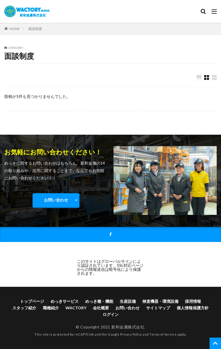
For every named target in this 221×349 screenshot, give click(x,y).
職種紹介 (51, 308)
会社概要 (101, 308)
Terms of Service (163, 334)
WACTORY (75, 308)
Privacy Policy (131, 334)
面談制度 (35, 29)
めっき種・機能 (99, 301)
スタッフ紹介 (24, 308)
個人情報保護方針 (193, 308)
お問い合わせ (56, 200)
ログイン (111, 314)
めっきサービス (65, 301)
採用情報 (193, 301)
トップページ (32, 301)
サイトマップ (158, 308)
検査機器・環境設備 (160, 301)
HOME (14, 28)
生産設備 (128, 301)
